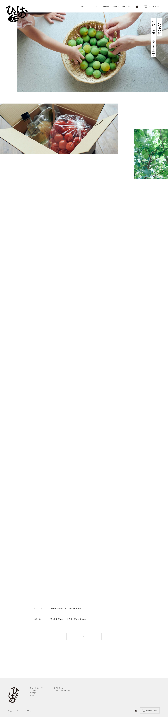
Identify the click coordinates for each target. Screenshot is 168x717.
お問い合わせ (59, 688)
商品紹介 (33, 693)
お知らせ (33, 695)
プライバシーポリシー (62, 690)
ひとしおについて (36, 688)
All (84, 650)
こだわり (33, 690)
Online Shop (154, 6)
